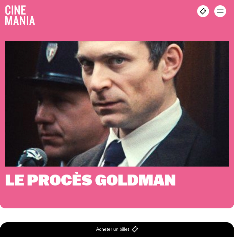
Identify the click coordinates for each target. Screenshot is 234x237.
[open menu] (220, 11)
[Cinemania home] (22, 14)
